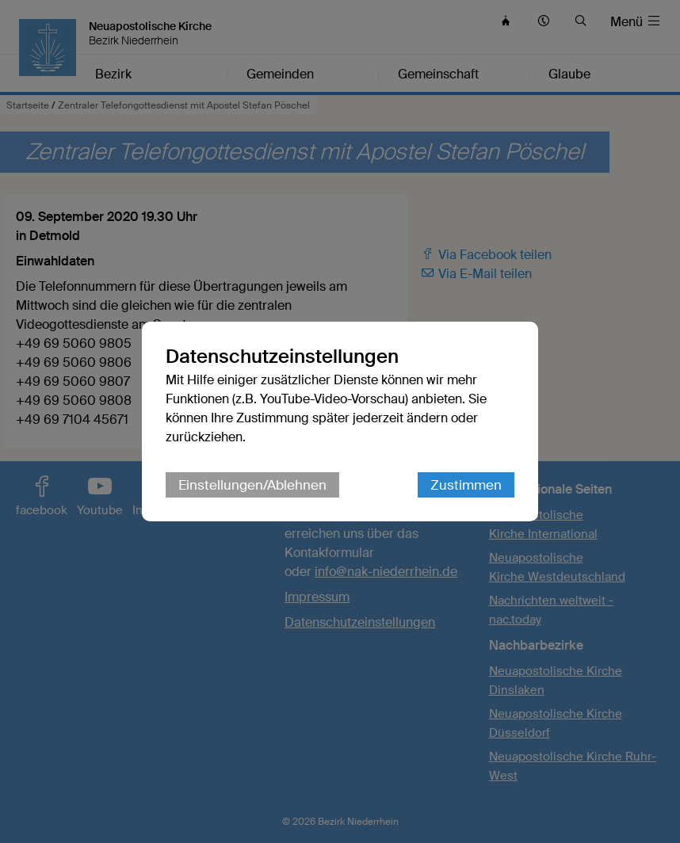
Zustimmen (466, 485)
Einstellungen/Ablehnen (252, 485)
